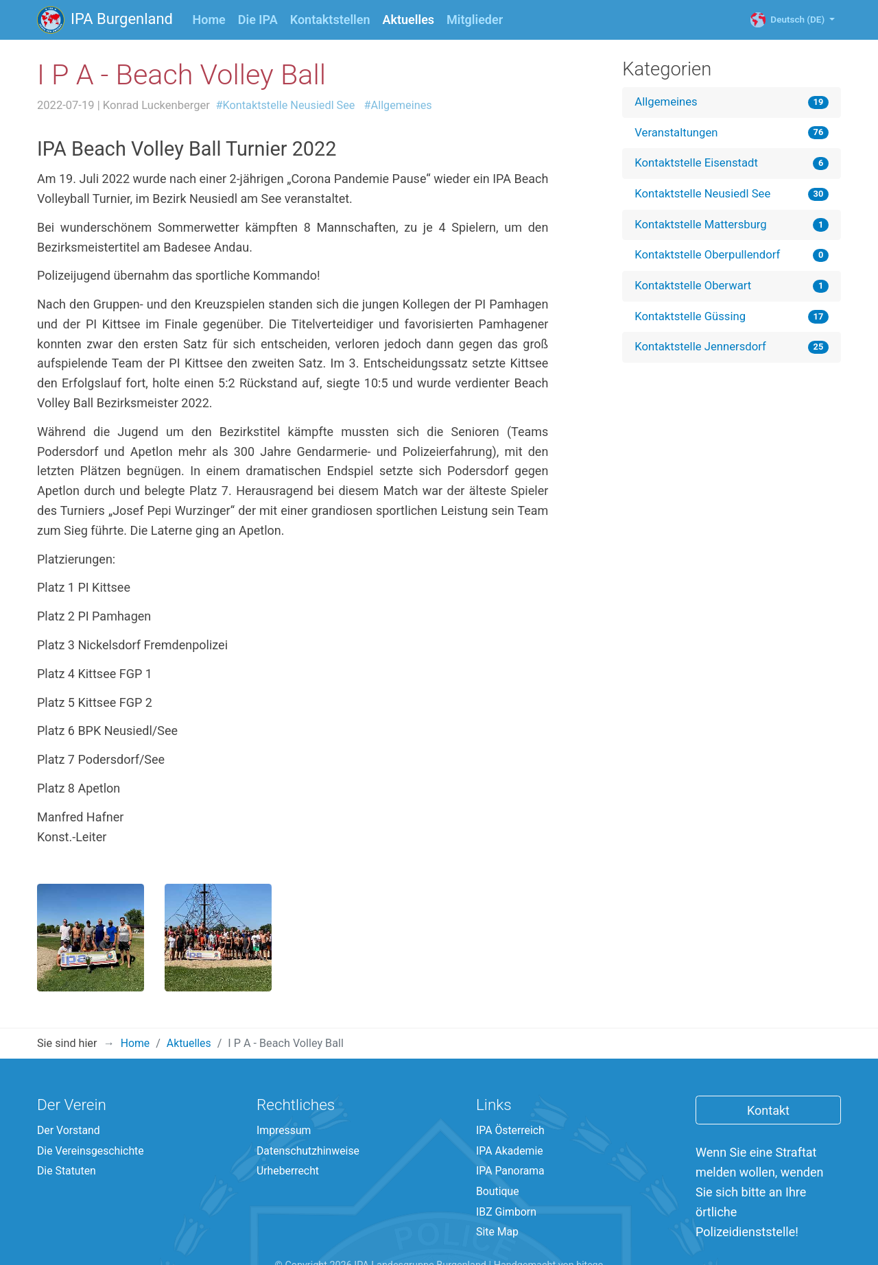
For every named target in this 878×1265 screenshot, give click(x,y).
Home (209, 19)
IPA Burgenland (105, 20)
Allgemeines (666, 102)
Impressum (284, 1091)
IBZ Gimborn (507, 1175)
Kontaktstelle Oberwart (694, 289)
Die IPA (258, 19)
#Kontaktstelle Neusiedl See (287, 105)
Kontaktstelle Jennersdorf (701, 351)
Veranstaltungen (677, 133)
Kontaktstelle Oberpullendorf (708, 258)
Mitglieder (475, 19)
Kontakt (768, 1071)
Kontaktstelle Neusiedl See (704, 195)
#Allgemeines (401, 105)
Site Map (497, 1196)
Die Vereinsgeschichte (91, 1112)
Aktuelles (412, 18)
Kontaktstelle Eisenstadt (697, 164)
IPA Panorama (511, 1133)
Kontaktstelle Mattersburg (702, 226)
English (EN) (475, 1249)
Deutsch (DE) (795, 19)
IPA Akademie (510, 1112)
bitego (590, 1230)
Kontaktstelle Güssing (691, 319)
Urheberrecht (288, 1133)
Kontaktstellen (330, 19)
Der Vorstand (69, 1091)
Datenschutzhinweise (309, 1112)
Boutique (498, 1154)
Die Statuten (67, 1133)
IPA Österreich (511, 1091)
